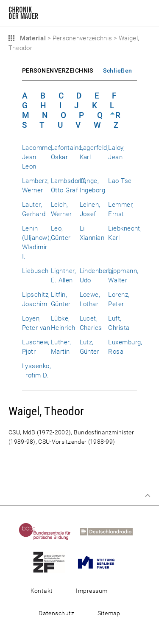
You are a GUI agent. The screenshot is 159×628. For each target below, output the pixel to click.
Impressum (91, 590)
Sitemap (109, 613)
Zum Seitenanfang (148, 495)
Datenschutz (56, 613)
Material (32, 38)
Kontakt (42, 590)
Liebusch (35, 271)
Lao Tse (119, 181)
